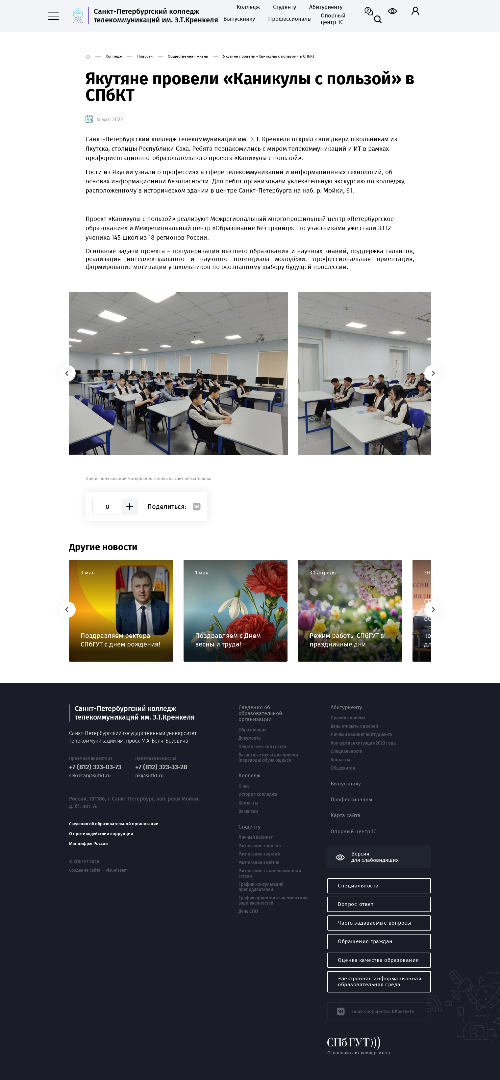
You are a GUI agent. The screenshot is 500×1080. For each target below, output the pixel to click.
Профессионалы (288, 19)
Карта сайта (346, 815)
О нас (243, 786)
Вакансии (248, 811)
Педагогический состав (262, 747)
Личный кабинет (255, 837)
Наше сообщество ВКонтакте (379, 1010)
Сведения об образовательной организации (114, 823)
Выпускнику (239, 19)
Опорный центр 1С (333, 19)
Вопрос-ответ (355, 904)
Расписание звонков (259, 846)
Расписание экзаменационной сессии (269, 873)
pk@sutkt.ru (149, 775)
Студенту (284, 7)
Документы (250, 738)
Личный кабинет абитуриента (361, 734)
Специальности (346, 751)
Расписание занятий (259, 854)
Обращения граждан (365, 941)
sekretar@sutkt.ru (90, 775)
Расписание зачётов (259, 862)
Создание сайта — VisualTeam (98, 869)
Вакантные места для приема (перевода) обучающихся (268, 757)
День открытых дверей (354, 726)
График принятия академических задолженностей (272, 900)
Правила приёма (348, 718)
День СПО (248, 911)
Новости (145, 56)
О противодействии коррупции (101, 833)
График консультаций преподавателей (261, 887)
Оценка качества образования (378, 960)
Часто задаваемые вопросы (374, 923)
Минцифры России (88, 843)
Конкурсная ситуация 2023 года (363, 743)
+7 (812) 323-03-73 (95, 767)
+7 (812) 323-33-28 (161, 767)
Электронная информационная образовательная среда (379, 981)
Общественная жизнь (188, 56)
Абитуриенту (325, 7)
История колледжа (257, 794)
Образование (252, 730)
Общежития (343, 768)
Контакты (248, 803)
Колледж (248, 7)
